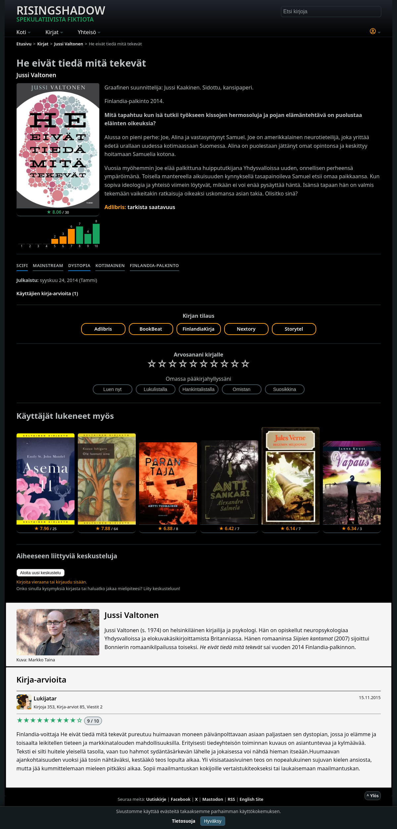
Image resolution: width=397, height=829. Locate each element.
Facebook (181, 799)
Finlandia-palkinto (154, 265)
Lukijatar (45, 698)
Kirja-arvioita (42, 679)
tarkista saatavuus (151, 207)
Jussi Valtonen (36, 75)
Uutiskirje (156, 799)
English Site (252, 799)
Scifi (22, 265)
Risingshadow (61, 13)
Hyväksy (213, 821)
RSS (231, 799)
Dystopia (79, 265)
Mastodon (212, 799)
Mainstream (48, 265)
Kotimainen (110, 265)
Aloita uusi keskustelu (40, 572)
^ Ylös (372, 796)
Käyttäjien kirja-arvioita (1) (47, 293)
